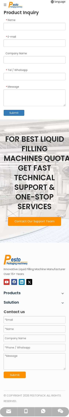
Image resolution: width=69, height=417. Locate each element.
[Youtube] (7, 282)
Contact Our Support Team (34, 221)
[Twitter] (29, 282)
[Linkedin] (22, 282)
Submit (14, 113)
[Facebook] (14, 282)
